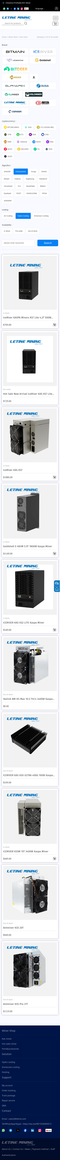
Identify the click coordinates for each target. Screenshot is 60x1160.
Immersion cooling (11, 1067)
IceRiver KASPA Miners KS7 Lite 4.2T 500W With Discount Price (27, 317)
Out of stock (32, 231)
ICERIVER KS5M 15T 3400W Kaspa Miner (25, 851)
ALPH (8, 149)
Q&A (4, 1105)
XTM (7, 134)
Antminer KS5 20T (13, 927)
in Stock (7, 231)
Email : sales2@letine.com (14, 1118)
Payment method (40, 1149)
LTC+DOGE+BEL (45, 127)
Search (48, 243)
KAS (28, 127)
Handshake (30, 186)
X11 (19, 186)
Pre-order (19, 231)
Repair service (8, 1100)
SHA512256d (31, 193)
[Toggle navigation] (55, 18)
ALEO (8, 156)
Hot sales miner (9, 1043)
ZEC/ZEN (22, 149)
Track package (8, 1095)
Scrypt (33, 172)
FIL (37, 149)
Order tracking (9, 1090)
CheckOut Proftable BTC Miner (18, 3)
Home (4, 37)
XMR (7, 141)
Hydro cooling (8, 1062)
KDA (32, 134)
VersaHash (8, 186)
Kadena (18, 179)
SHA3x (44, 172)
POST (18, 193)
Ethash (6, 179)
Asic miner (24, 37)
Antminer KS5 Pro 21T (15, 1004)
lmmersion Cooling (41, 216)
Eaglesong (30, 179)
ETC (20, 134)
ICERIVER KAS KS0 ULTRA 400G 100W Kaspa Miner (28, 775)
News (27, 1149)
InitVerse (22, 141)
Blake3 (43, 186)
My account (7, 1085)
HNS (50, 141)
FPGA (44, 193)
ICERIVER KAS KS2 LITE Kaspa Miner (23, 622)
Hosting (5, 1072)
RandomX (43, 179)
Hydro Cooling (23, 216)
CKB (44, 134)
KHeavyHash (21, 172)
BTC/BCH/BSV (11, 127)
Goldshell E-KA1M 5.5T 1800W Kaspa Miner (27, 546)
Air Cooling (8, 216)
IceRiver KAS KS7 (12, 470)
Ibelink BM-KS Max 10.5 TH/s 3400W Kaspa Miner (27, 699)
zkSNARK (8, 201)
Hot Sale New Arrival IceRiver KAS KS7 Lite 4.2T (27, 393)
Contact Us (18, 1149)
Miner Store (13, 37)
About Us (6, 1149)
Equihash (7, 193)
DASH (36, 141)
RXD (48, 149)
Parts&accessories (10, 1048)
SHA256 (7, 172)
